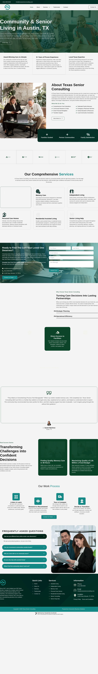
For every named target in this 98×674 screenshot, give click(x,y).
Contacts (65, 7)
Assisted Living (8, 195)
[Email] (75, 590)
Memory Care (41, 215)
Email (79, 589)
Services (46, 7)
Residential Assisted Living (46, 237)
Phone (80, 584)
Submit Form (54, 270)
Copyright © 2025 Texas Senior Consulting (24, 609)
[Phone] (75, 585)
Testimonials (56, 7)
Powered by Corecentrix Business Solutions (73, 609)
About (38, 7)
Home (31, 7)
